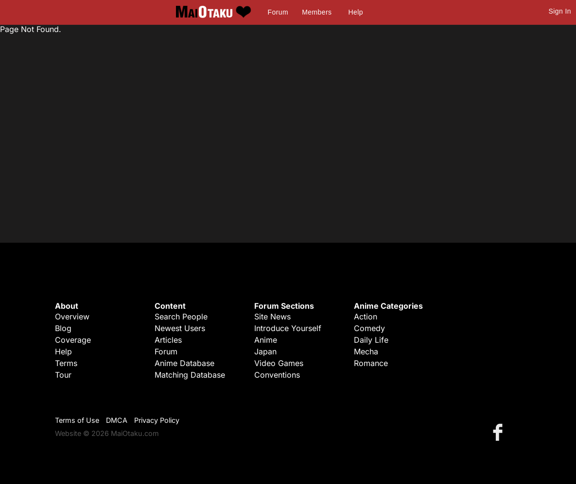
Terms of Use (77, 420)
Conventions (277, 375)
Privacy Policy (156, 420)
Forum (278, 12)
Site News (272, 316)
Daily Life (371, 340)
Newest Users (180, 328)
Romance (371, 363)
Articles (168, 340)
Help (356, 12)
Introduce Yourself (287, 328)
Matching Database (190, 375)
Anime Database (184, 363)
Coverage (73, 340)
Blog (63, 328)
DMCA (116, 420)
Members (317, 12)
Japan (265, 351)
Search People (181, 316)
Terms (66, 363)
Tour (63, 375)
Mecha (366, 351)
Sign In (560, 11)
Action (365, 316)
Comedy (369, 328)
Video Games (278, 363)
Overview (72, 316)
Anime (265, 340)
